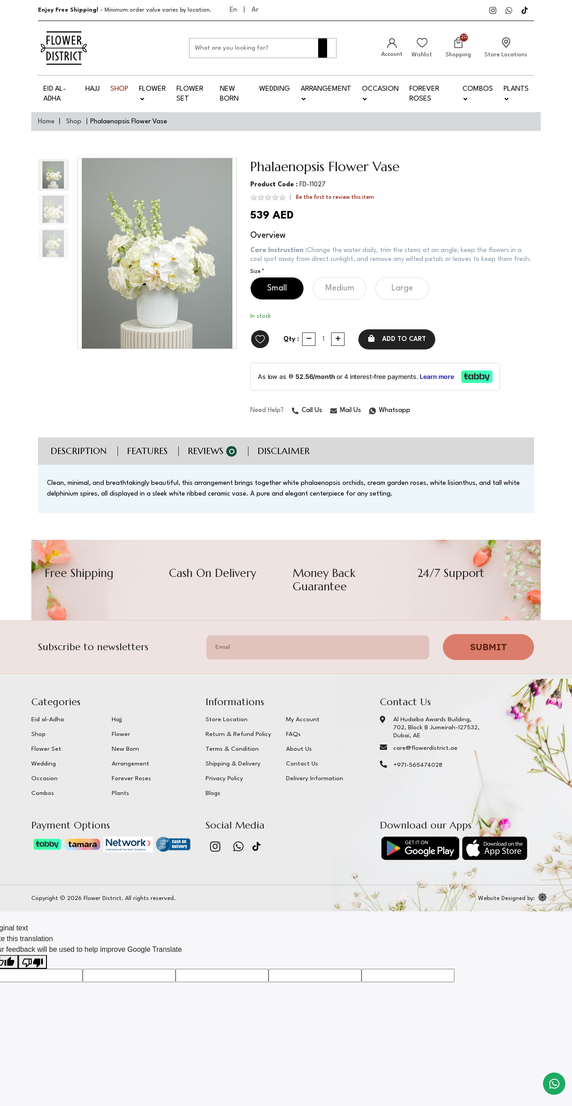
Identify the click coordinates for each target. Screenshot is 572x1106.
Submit (488, 657)
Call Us (307, 421)
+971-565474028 (417, 776)
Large (402, 298)
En (233, 10)
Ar (255, 10)
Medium (339, 298)
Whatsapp (369, 421)
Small (277, 298)
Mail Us (345, 421)
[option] (157, 253)
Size (255, 281)
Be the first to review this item (335, 198)
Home (46, 121)
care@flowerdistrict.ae (425, 759)
